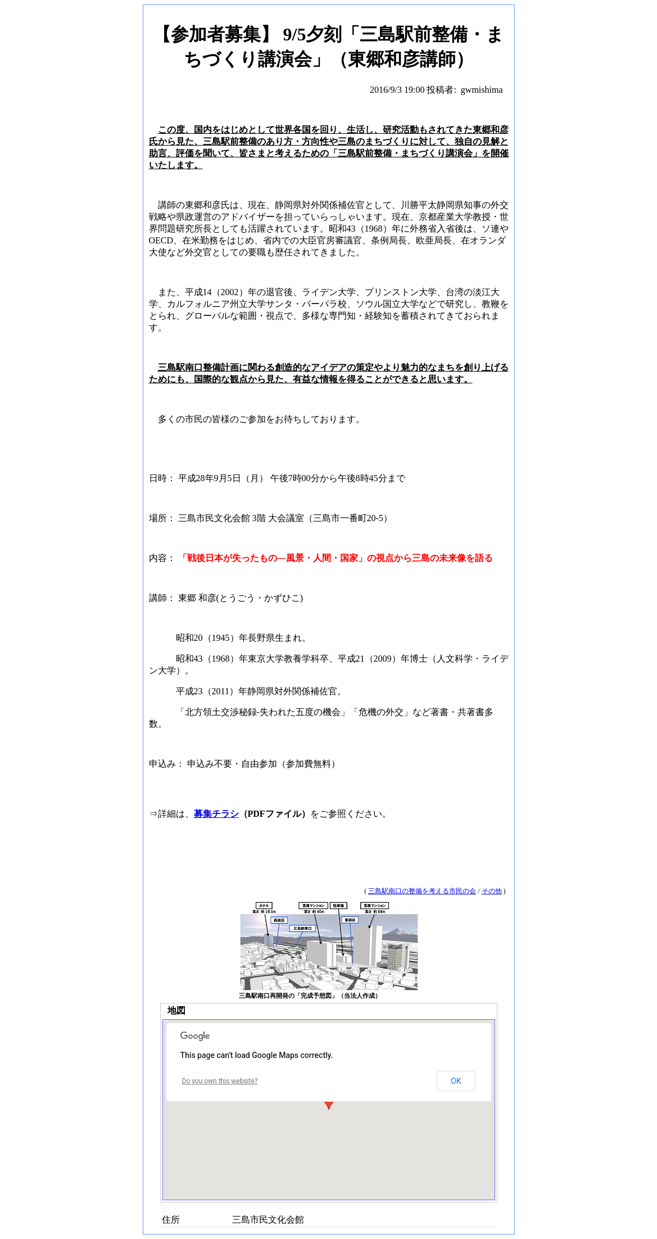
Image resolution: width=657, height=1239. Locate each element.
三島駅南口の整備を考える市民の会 (422, 891)
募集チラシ (216, 814)
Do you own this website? (220, 1081)
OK (456, 1081)
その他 (492, 891)
